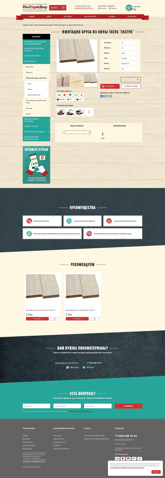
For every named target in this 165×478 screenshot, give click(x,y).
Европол (29, 72)
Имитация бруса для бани (36, 78)
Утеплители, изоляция (36, 132)
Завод (106, 63)
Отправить (128, 406)
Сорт (106, 58)
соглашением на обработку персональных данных (127, 468)
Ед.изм (107, 68)
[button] (59, 80)
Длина (106, 53)
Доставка (68, 16)
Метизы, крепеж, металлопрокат (36, 138)
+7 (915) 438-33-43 (94, 363)
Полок (28, 114)
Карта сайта (27, 449)
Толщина (107, 43)
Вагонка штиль (59, 442)
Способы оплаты (29, 445)
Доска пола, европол (61, 449)
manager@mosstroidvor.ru (84, 8)
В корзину (37, 319)
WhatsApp (103, 8)
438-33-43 (82, 6)
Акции (31, 16)
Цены (49, 16)
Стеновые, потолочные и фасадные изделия (36, 43)
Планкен (56, 445)
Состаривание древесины (94, 436)
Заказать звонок (106, 6)
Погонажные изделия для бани (36, 101)
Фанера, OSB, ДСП (36, 126)
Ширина (107, 48)
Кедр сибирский (34, 95)
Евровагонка (58, 439)
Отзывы (111, 16)
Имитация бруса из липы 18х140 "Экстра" (40, 310)
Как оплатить (90, 16)
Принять (156, 472)
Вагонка (29, 108)
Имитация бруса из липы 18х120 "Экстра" (80, 310)
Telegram (114, 8)
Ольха (30, 89)
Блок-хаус (57, 436)
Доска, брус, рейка (36, 56)
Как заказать (28, 442)
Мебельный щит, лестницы (36, 120)
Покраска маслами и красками (96, 439)
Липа (30, 84)
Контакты (131, 16)
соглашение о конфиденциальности (79, 411)
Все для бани (36, 61)
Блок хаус (29, 67)
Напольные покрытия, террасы (36, 49)
